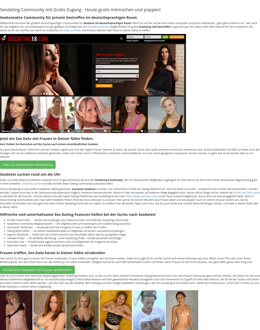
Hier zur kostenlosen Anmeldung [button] (28, 164)
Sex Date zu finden (70, 30)
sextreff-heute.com (98, 26)
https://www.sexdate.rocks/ (142, 196)
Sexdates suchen (32, 183)
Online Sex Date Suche (246, 192)
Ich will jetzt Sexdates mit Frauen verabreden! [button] (37, 270)
